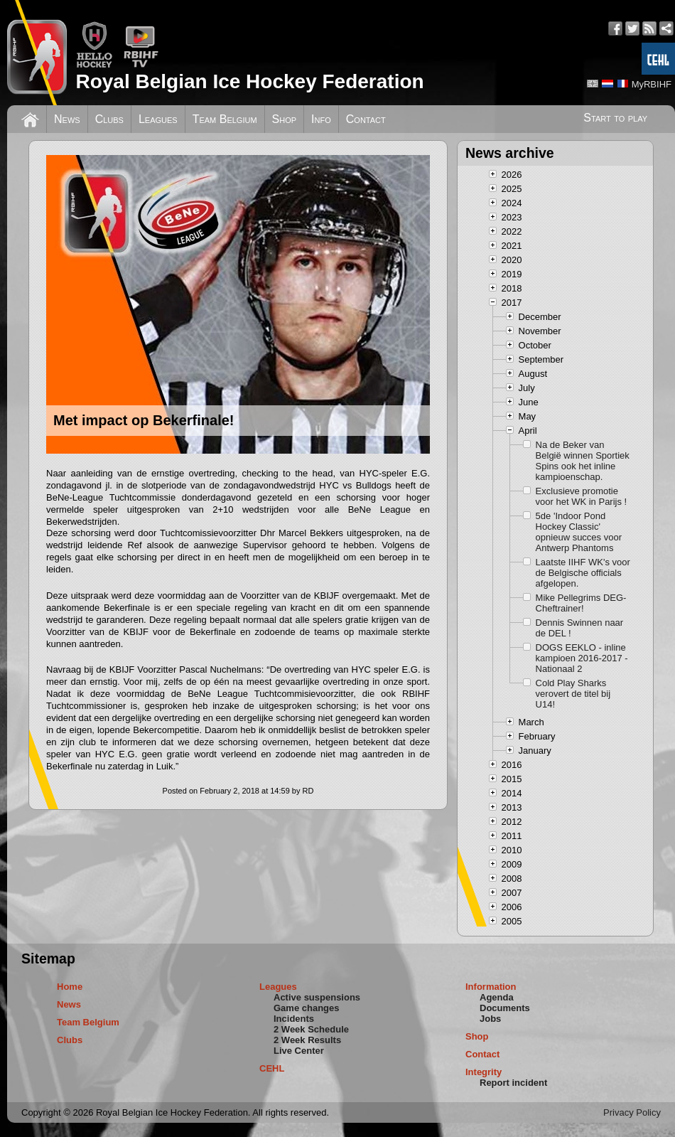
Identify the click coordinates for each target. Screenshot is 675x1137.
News (67, 119)
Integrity (483, 1072)
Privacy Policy (632, 1112)
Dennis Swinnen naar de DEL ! (580, 628)
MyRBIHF (651, 84)
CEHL (271, 1068)
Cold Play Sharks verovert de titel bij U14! (573, 694)
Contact (366, 119)
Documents (505, 1008)
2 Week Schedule (311, 1029)
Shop (284, 119)
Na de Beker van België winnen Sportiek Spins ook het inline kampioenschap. (583, 460)
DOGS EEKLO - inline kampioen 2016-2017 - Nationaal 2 (582, 658)
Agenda (497, 997)
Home (69, 986)
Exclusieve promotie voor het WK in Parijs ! (581, 496)
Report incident (513, 1082)
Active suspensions (317, 997)
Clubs (109, 119)
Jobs (490, 1018)
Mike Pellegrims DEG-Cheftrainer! (581, 603)
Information (491, 986)
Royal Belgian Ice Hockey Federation (249, 81)
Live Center (299, 1050)
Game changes (307, 1008)
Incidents (294, 1018)
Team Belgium (225, 119)
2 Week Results (307, 1040)
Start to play (615, 118)
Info (321, 119)
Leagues (158, 119)
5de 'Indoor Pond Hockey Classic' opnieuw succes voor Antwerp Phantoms (579, 532)
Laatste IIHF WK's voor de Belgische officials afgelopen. (583, 573)
